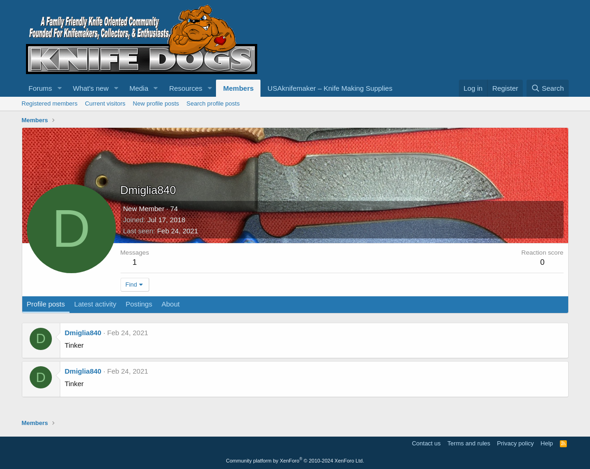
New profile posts (156, 103)
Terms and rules (468, 443)
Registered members (50, 103)
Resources (186, 88)
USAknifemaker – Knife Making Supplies (329, 88)
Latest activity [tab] (95, 304)
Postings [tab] (139, 304)
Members (238, 88)
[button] (59, 88)
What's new (90, 88)
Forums (40, 88)
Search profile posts (213, 103)
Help (546, 443)
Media (138, 88)
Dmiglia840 (83, 333)
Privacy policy (515, 443)
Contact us (426, 443)
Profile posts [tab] (46, 304)
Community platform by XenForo (295, 460)
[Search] (548, 88)
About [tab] (170, 304)
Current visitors (105, 103)
